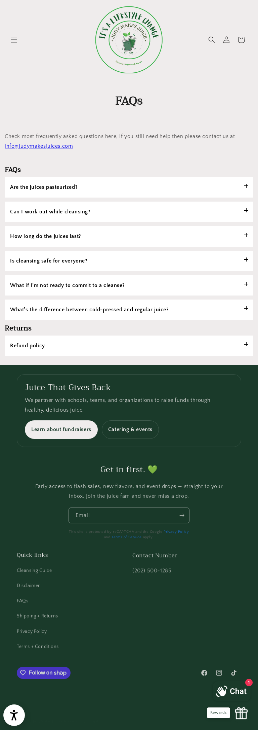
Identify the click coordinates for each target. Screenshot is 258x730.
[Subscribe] (181, 521)
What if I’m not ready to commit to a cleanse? (67, 285)
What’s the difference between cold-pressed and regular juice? (89, 310)
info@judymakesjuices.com (39, 146)
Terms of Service (127, 537)
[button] (14, 39)
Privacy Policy (176, 532)
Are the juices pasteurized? (44, 187)
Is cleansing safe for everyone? (49, 261)
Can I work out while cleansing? (50, 212)
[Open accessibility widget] (14, 715)
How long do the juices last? (45, 236)
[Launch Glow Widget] (241, 713)
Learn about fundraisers (61, 429)
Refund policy (27, 346)
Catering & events (130, 429)
